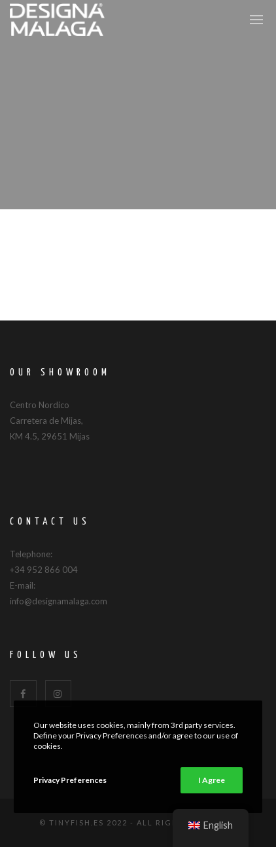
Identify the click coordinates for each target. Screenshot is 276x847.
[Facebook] (23, 693)
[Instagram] (58, 693)
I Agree (211, 780)
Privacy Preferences (70, 780)
